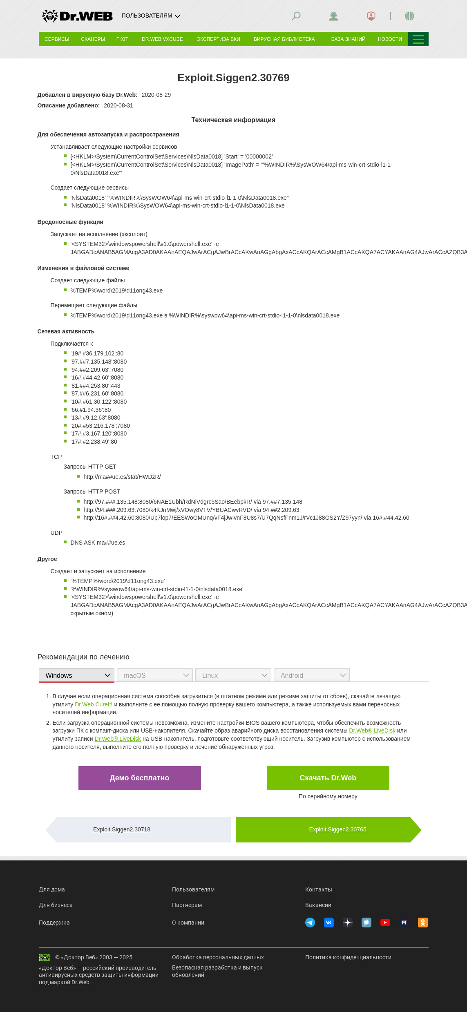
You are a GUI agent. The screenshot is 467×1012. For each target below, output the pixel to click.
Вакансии (318, 905)
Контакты (318, 889)
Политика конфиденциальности (348, 957)
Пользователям (193, 889)
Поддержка (54, 922)
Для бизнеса (56, 905)
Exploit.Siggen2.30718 (121, 829)
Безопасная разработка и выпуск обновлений (217, 971)
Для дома (52, 889)
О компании (188, 922)
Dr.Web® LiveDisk (372, 730)
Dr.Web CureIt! (93, 704)
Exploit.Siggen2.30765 (337, 829)
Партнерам (187, 905)
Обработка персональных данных (218, 957)
